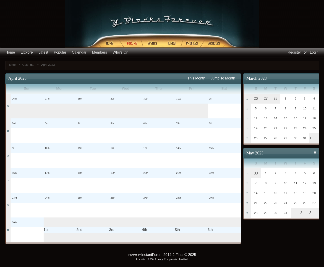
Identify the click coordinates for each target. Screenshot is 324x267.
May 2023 (254, 153)
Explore (27, 52)
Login (314, 52)
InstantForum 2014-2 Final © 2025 (168, 255)
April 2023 (48, 64)
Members (99, 52)
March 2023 (256, 78)
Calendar (79, 52)
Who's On (120, 52)
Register (294, 52)
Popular (60, 52)
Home (10, 52)
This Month (196, 78)
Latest (43, 52)
